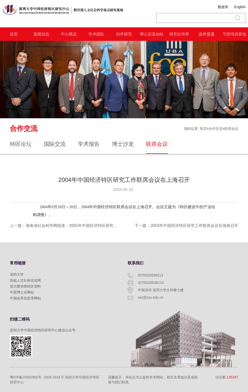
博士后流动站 (151, 34)
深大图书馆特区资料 (25, 286)
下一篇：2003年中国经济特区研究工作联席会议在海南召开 (186, 225)
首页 (14, 34)
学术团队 (96, 34)
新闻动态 (41, 34)
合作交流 (206, 34)
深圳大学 (17, 274)
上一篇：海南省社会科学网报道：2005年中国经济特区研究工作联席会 (71, 225)
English (240, 7)
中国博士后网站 (22, 292)
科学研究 (124, 34)
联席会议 (231, 129)
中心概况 (69, 34)
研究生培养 (179, 34)
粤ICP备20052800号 (25, 377)
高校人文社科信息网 (25, 280)
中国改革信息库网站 (25, 298)
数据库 (223, 7)
